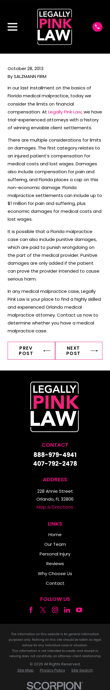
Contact (55, 583)
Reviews (55, 563)
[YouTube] (79, 610)
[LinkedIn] (67, 610)
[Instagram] (55, 610)
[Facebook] (31, 610)
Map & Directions (55, 507)
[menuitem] (25, 670)
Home (55, 534)
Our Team (55, 544)
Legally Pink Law (65, 112)
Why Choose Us (55, 573)
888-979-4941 (55, 455)
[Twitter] (43, 610)
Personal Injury (55, 554)
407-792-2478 (55, 464)
